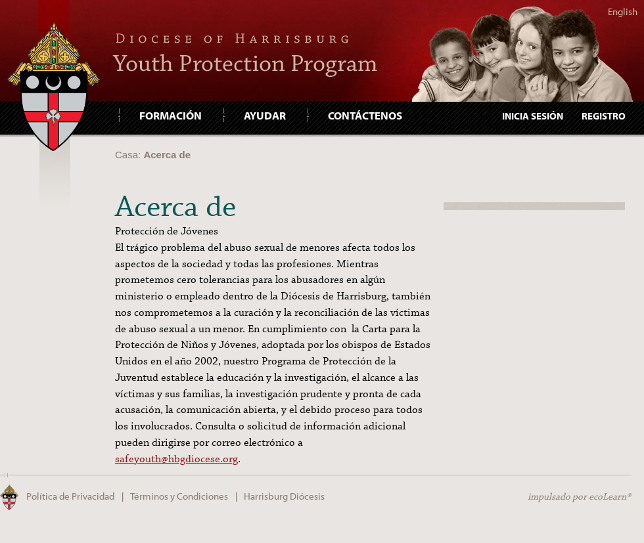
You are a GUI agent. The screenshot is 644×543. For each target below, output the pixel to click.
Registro (604, 116)
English (622, 11)
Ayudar (265, 115)
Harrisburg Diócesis (284, 496)
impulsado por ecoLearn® (579, 497)
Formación (170, 115)
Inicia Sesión (532, 116)
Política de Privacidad (70, 496)
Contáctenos (365, 115)
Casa (126, 154)
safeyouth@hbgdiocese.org (176, 459)
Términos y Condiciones (179, 496)
